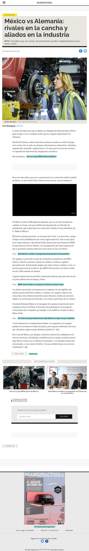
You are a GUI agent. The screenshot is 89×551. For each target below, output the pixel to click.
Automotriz (9, 15)
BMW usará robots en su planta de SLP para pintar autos (41, 284)
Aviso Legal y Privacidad (25, 530)
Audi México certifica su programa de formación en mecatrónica (44, 254)
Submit (64, 416)
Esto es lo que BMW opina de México (41, 156)
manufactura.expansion (46, 541)
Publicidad (69, 530)
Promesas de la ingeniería (44, 527)
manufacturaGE (42, 541)
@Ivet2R (19, 126)
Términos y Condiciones (49, 530)
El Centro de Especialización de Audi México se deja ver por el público (46, 318)
